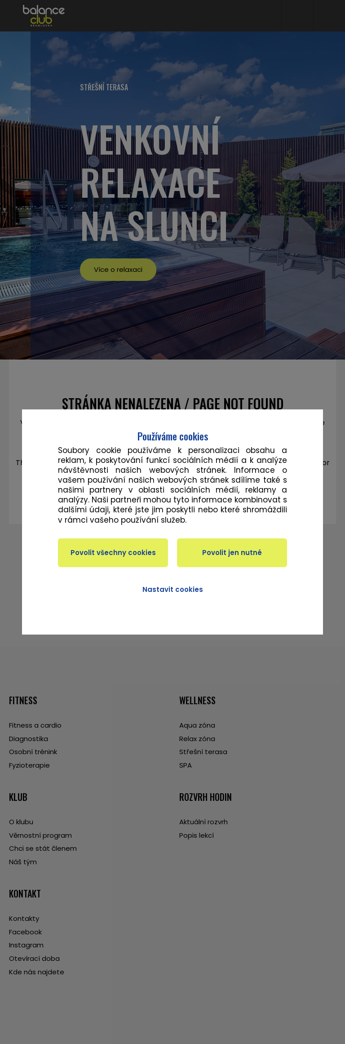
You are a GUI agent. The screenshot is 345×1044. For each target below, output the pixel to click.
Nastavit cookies (172, 589)
